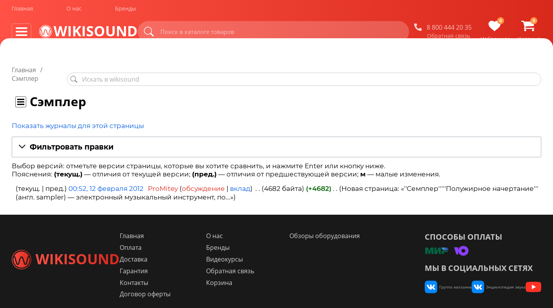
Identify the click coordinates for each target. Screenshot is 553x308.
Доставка (179, 251)
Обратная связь (448, 38)
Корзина (250, 274)
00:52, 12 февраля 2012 (106, 180)
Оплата (176, 239)
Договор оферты (190, 286)
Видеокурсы (255, 251)
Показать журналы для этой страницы (78, 117)
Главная (22, 11)
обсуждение (203, 180)
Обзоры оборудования (340, 227)
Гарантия (179, 262)
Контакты (179, 274)
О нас (74, 11)
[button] (276, 139)
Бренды (125, 11)
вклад (240, 180)
